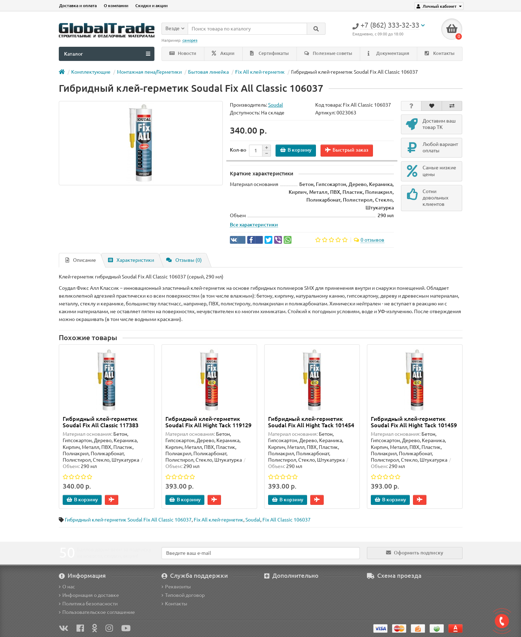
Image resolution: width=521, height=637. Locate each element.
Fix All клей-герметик (260, 72)
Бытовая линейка (208, 72)
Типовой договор (183, 595)
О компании (116, 5)
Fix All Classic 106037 (286, 520)
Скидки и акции (151, 5)
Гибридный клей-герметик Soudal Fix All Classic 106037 (128, 520)
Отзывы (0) (184, 260)
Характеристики (131, 260)
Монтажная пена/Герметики (149, 72)
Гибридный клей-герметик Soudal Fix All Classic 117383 (100, 422)
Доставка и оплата (78, 5)
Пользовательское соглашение (97, 612)
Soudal (252, 520)
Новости (182, 53)
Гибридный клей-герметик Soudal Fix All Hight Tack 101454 (311, 422)
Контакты (439, 53)
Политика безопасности (88, 604)
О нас (67, 587)
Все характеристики (254, 224)
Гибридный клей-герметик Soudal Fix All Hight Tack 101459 (414, 422)
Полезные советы (328, 53)
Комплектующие (91, 72)
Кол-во (238, 150)
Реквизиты (176, 587)
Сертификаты (269, 53)
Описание (81, 260)
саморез (189, 40)
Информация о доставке (89, 595)
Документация (388, 53)
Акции (223, 53)
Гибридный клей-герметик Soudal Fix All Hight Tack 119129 (208, 422)
